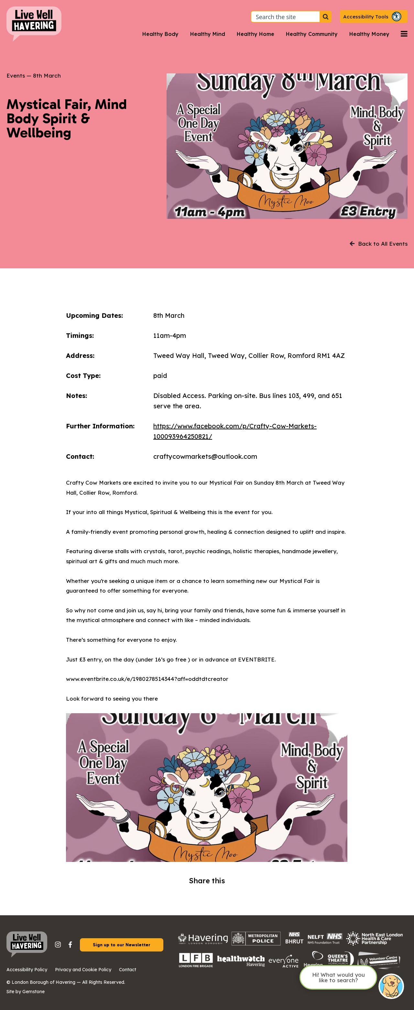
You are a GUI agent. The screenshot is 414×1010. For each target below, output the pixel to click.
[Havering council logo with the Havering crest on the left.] (203, 942)
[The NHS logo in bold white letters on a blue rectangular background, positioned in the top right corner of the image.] (325, 943)
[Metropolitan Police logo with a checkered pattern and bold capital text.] (256, 943)
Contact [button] (127, 969)
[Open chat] (391, 986)
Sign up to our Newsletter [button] (121, 945)
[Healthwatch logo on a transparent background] (241, 964)
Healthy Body (160, 34)
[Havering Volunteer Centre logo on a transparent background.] (379, 968)
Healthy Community (312, 34)
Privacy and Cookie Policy (83, 969)
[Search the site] (326, 17)
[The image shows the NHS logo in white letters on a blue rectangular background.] (294, 943)
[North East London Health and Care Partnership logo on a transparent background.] (374, 943)
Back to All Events (379, 243)
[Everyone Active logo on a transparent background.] (284, 966)
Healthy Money (369, 34)
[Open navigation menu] (404, 34)
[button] (374, 16)
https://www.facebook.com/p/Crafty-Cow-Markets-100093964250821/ (235, 431)
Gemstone (33, 991)
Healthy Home (255, 34)
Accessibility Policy (26, 969)
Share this (207, 880)
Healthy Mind (207, 34)
